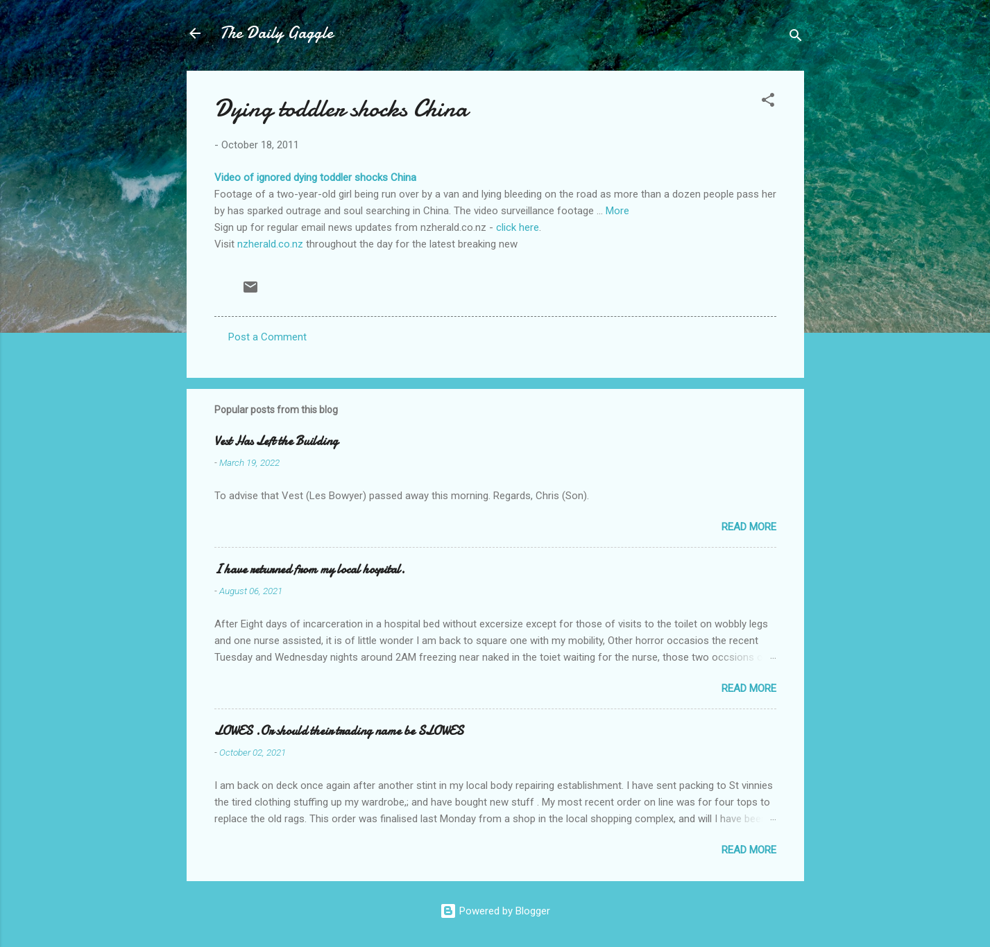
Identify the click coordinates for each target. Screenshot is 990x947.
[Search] (795, 38)
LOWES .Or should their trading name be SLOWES (338, 731)
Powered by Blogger (495, 911)
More (617, 211)
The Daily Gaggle (276, 32)
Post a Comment (267, 337)
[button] (768, 102)
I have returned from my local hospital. (309, 569)
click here (517, 227)
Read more (749, 527)
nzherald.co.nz (270, 244)
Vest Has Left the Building (276, 441)
